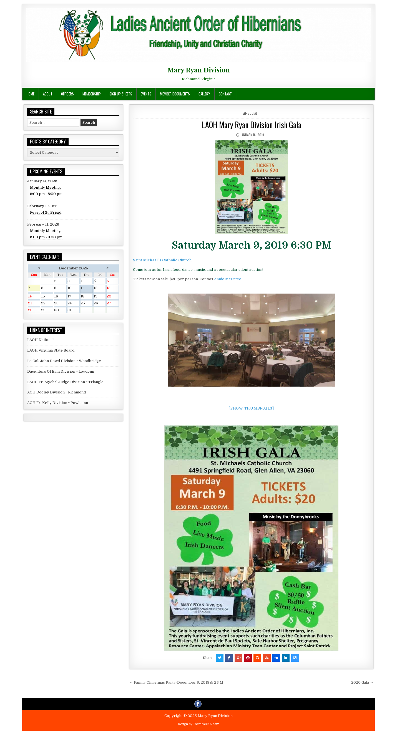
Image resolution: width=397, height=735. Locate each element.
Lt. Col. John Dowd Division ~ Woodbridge (64, 361)
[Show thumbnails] (251, 408)
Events (146, 94)
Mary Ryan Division (198, 69)
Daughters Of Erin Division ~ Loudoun (60, 371)
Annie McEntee (227, 279)
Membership (91, 94)
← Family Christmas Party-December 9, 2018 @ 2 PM (176, 682)
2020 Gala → (362, 682)
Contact (225, 94)
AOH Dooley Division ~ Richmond (56, 392)
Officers (67, 94)
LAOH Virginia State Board (50, 350)
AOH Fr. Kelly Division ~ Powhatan (57, 403)
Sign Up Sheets (120, 94)
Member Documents (175, 94)
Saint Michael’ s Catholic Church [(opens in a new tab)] (162, 260)
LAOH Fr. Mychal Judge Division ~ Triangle (65, 382)
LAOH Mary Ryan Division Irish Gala (251, 124)
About (47, 94)
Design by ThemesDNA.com (198, 724)
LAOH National (40, 340)
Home (30, 94)
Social (252, 113)
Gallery (204, 94)
